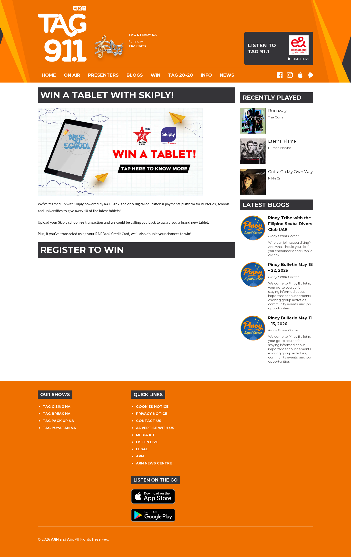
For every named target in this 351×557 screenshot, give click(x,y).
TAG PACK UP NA (58, 421)
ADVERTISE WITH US (155, 428)
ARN (140, 456)
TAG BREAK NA (56, 413)
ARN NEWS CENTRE (154, 463)
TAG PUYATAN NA (59, 428)
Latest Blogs (266, 204)
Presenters (103, 75)
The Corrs (275, 117)
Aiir (70, 539)
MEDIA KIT (145, 435)
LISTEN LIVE (147, 442)
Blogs (135, 75)
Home (49, 75)
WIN (155, 75)
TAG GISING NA (56, 406)
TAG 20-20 (180, 75)
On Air (72, 75)
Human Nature (279, 148)
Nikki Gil (274, 178)
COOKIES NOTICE (152, 406)
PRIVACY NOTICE (151, 413)
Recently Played (272, 97)
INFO (206, 75)
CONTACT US (148, 421)
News (227, 75)
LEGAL (142, 449)
